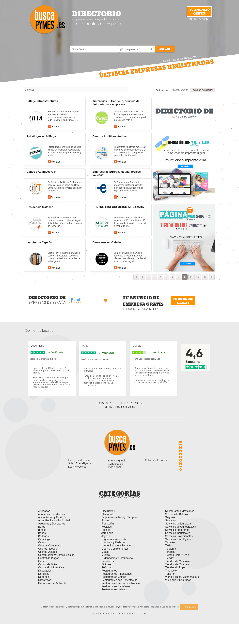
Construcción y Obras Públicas (56, 555)
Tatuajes (170, 542)
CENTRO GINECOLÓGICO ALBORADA (118, 207)
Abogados (44, 511)
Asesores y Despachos (51, 523)
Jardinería (107, 533)
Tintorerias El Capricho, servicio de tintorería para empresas (116, 103)
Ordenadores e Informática (117, 558)
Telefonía (170, 548)
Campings (44, 539)
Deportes (43, 576)
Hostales (106, 526)
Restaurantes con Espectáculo (119, 580)
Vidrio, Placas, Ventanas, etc (182, 576)
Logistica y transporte (114, 539)
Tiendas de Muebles (177, 564)
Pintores (106, 564)
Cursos (42, 561)
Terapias (170, 551)
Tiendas (169, 558)
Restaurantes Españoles (115, 586)
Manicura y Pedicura (113, 542)
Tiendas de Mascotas (177, 561)
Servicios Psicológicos (178, 539)
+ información (189, 607)
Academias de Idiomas (51, 514)
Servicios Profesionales (178, 536)
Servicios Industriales (177, 533)
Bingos (42, 529)
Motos (105, 551)
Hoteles (105, 529)
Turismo (170, 573)
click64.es (54, 359)
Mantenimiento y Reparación (118, 545)
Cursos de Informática (51, 567)
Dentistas (43, 573)
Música (105, 555)
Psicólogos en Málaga (41, 136)
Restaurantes (109, 570)
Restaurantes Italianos (114, 589)
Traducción (171, 570)
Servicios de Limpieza (178, 523)
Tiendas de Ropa (175, 567)
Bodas (42, 533)
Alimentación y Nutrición (52, 517)
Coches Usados (47, 551)
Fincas (105, 520)
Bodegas (43, 536)
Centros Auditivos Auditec (110, 136)
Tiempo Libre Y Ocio (177, 555)
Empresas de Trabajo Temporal (119, 517)
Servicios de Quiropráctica (180, 526)
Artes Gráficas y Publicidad (54, 520)
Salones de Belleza (176, 514)
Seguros (170, 517)
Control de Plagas (48, 558)
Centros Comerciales (50, 545)
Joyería (105, 536)
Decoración (45, 570)
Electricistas (108, 514)
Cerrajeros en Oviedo (107, 242)
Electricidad (108, 511)
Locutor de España (39, 242)
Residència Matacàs (40, 207)
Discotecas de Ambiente (52, 583)
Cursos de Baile (47, 564)
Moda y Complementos (115, 548)
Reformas (107, 567)
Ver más (55, 126)
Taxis (168, 545)
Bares (41, 526)
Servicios (170, 520)
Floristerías (107, 523)
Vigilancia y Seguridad (178, 580)
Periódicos (107, 561)
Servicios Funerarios (177, 529)
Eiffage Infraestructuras (42, 101)
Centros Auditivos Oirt (41, 171)
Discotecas (44, 580)
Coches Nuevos (47, 548)
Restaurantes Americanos (116, 573)
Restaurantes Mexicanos (179, 511)
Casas (42, 542)
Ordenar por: (162, 90)
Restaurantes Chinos (113, 576)
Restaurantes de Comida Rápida (120, 583)
